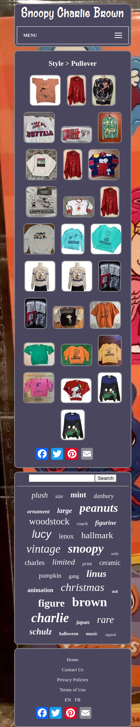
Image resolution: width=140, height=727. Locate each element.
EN (68, 699)
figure (51, 603)
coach (82, 523)
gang (74, 576)
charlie (50, 618)
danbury (103, 496)
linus (97, 573)
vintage (43, 548)
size (59, 496)
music (92, 633)
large (64, 510)
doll (115, 591)
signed (110, 634)
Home (73, 659)
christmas (83, 587)
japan (83, 622)
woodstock (49, 521)
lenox (66, 536)
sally (115, 553)
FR (78, 699)
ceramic (110, 562)
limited (63, 561)
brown (89, 602)
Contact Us (72, 669)
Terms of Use (73, 689)
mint (78, 494)
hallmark (97, 535)
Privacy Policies (72, 679)
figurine (105, 522)
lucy (42, 534)
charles (35, 562)
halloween (68, 633)
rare (105, 619)
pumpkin (50, 575)
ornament (38, 511)
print (87, 563)
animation (40, 590)
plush (40, 495)
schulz (40, 631)
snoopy (85, 548)
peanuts (99, 507)
